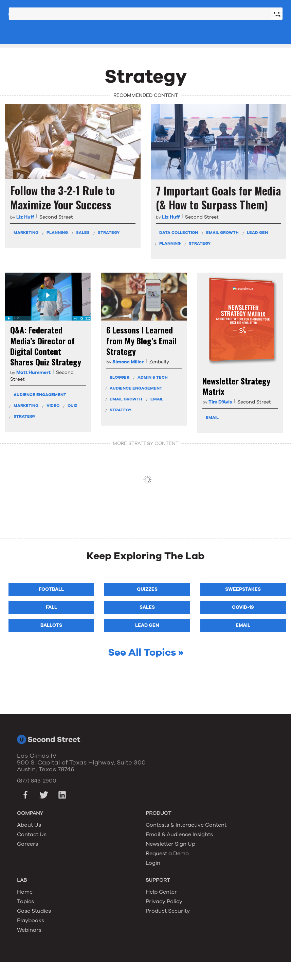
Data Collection (178, 232)
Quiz (72, 405)
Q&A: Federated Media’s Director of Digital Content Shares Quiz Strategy (45, 346)
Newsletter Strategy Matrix (236, 386)
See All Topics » (145, 652)
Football (51, 589)
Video (53, 405)
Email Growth (222, 232)
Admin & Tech (153, 377)
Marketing (26, 232)
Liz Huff (25, 217)
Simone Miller (128, 362)
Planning (57, 232)
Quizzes (147, 589)
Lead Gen (257, 232)
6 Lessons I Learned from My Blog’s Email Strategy (141, 341)
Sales (83, 232)
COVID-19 (243, 607)
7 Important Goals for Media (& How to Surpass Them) (218, 198)
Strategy (109, 232)
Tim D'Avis (220, 402)
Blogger (119, 377)
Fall (51, 607)
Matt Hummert (33, 372)
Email (156, 399)
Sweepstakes (243, 589)
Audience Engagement (40, 395)
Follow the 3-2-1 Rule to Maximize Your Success (62, 197)
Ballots (51, 625)
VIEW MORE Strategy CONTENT (147, 479)
